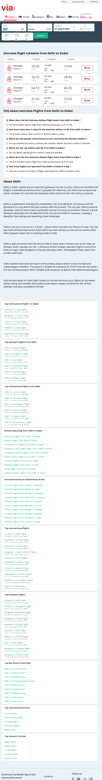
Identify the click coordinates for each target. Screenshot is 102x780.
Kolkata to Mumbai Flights (16, 636)
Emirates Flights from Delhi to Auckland (22, 501)
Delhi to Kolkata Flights (15, 378)
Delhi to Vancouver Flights (16, 398)
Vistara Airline (10, 750)
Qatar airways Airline (13, 717)
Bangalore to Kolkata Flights (17, 648)
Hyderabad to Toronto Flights (18, 574)
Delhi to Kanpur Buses (14, 677)
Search (41, 35)
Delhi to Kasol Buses (14, 697)
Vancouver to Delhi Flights (16, 546)
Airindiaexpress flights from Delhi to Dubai (24, 444)
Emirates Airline (11, 721)
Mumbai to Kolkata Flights (16, 624)
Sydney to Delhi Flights (15, 586)
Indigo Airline (10, 729)
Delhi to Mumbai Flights (15, 347)
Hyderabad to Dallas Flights (17, 562)
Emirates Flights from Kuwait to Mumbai (23, 509)
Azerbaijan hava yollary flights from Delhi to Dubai (28, 448)
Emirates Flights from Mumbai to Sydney (23, 513)
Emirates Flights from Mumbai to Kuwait (23, 505)
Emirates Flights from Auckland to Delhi (22, 517)
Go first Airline (11, 754)
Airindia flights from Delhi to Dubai (20, 440)
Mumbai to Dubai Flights (15, 309)
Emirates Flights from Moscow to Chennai (24, 497)
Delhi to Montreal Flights (15, 410)
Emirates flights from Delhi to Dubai (21, 460)
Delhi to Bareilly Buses (14, 689)
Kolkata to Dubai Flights (15, 327)
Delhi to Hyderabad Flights (16, 366)
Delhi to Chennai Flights (15, 372)
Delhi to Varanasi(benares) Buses (19, 681)
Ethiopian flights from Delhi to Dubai (21, 465)
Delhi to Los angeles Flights (17, 404)
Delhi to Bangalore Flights (16, 354)
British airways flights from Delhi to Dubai (24, 456)
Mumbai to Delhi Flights (15, 600)
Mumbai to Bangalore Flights (17, 606)
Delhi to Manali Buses (14, 673)
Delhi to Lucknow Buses (15, 668)
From (5, 26)
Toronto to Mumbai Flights (16, 568)
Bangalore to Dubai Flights (16, 315)
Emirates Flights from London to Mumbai (23, 485)
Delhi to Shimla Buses (14, 685)
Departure (58, 26)
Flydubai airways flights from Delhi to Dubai (24, 473)
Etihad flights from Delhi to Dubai (20, 469)
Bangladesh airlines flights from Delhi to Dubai (26, 452)
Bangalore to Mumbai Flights (17, 612)
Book (87, 68)
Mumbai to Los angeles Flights (18, 580)
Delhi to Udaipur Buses (15, 693)
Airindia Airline (10, 713)
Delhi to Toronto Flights (15, 392)
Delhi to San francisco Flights (18, 422)
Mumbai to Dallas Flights (15, 558)
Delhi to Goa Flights (13, 360)
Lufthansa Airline (11, 725)
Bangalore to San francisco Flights (20, 552)
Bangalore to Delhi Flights (16, 618)
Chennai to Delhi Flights (15, 630)
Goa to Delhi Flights (13, 642)
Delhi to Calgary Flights (15, 416)
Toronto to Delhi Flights (15, 534)
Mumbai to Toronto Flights (16, 540)
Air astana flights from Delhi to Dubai (22, 436)
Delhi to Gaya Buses (13, 701)
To (30, 26)
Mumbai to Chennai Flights (16, 654)
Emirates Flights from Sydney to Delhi (22, 489)
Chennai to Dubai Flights (15, 321)
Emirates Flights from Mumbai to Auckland (24, 493)
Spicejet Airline (11, 758)
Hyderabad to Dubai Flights (17, 333)
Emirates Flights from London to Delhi (22, 521)
